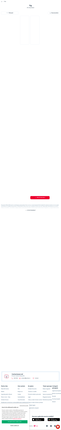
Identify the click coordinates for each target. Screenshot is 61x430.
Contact (36, 378)
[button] (58, 427)
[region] (14, 417)
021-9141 (16, 378)
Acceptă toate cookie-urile (14, 421)
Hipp (5, 1)
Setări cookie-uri (14, 425)
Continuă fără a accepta (24, 405)
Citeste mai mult (31, 211)
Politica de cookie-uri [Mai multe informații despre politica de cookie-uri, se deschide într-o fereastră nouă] (17, 418)
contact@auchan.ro (25, 378)
